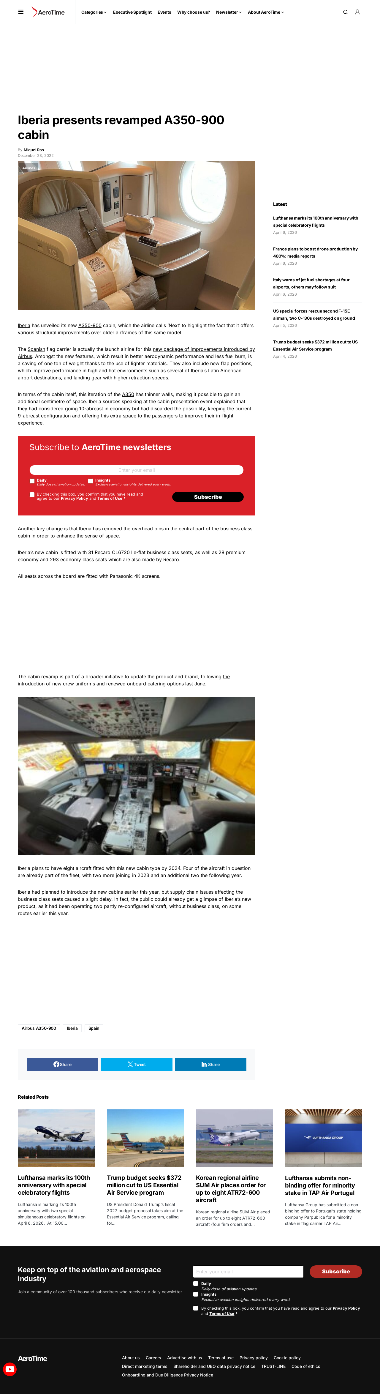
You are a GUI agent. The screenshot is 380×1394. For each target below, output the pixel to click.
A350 (128, 394)
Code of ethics (306, 1366)
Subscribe (208, 497)
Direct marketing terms (144, 1366)
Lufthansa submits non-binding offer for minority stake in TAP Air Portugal (320, 1185)
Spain (93, 1028)
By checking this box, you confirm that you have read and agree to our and (90, 496)
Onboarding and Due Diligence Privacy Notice (167, 1374)
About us (131, 1357)
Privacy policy (254, 1357)
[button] (21, 11)
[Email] (136, 470)
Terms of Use (109, 498)
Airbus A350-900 (39, 1028)
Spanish (36, 349)
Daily (61, 482)
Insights (133, 482)
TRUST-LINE (273, 1366)
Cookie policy (287, 1357)
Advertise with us (184, 1357)
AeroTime (32, 1358)
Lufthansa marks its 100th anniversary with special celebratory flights (54, 1185)
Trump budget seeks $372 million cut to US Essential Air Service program (144, 1185)
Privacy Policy (74, 498)
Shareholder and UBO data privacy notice (214, 1366)
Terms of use (221, 1357)
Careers (153, 1357)
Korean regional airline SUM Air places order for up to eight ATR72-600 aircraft (231, 1189)
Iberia (24, 325)
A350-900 (90, 325)
